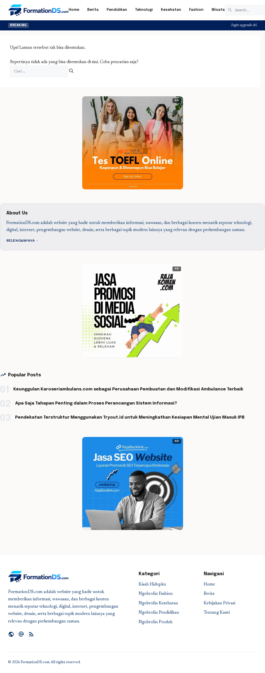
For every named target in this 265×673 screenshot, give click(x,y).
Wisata (218, 10)
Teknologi (144, 10)
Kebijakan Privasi (219, 603)
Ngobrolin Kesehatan (158, 603)
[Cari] (71, 71)
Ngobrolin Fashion (156, 594)
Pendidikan (117, 10)
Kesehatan (171, 10)
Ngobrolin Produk (155, 622)
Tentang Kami (217, 613)
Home (74, 10)
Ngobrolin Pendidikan (159, 613)
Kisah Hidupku (152, 584)
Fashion (196, 10)
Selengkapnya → (22, 240)
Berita (93, 10)
